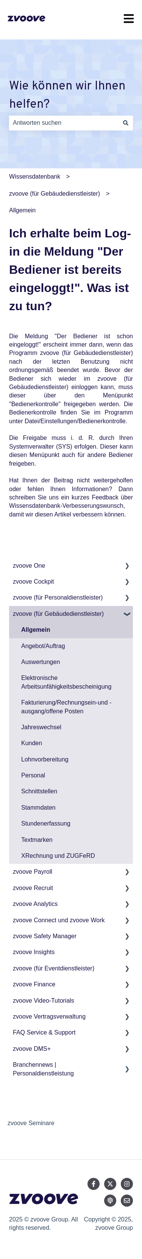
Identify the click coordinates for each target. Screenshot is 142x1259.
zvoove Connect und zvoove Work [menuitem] (59, 920)
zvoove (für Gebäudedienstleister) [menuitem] (58, 614)
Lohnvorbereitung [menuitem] (45, 759)
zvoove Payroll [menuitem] (32, 871)
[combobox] (64, 123)
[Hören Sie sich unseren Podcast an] (110, 1201)
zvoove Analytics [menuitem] (35, 904)
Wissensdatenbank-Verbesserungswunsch (66, 505)
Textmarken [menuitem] (37, 840)
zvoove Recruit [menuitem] (33, 888)
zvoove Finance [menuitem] (34, 984)
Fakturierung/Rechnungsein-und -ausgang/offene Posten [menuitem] (66, 706)
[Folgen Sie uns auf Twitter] (110, 1184)
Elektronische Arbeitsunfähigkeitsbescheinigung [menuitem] (66, 682)
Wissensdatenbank (34, 176)
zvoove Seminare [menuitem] (31, 1123)
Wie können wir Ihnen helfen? (67, 95)
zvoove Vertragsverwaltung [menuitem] (49, 1016)
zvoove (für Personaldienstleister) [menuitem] (58, 597)
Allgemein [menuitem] (35, 629)
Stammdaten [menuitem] (38, 807)
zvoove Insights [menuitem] (34, 952)
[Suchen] (126, 123)
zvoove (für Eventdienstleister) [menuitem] (53, 968)
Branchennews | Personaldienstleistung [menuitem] (43, 1068)
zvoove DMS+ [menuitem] (32, 1049)
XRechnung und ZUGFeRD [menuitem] (58, 855)
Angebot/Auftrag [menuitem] (43, 646)
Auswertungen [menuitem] (40, 662)
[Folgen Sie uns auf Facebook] (93, 1184)
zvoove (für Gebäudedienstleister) (54, 193)
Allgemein (22, 210)
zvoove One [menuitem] (29, 565)
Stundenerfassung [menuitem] (45, 823)
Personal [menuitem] (33, 775)
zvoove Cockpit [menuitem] (33, 581)
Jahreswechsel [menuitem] (41, 727)
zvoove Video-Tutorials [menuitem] (43, 1000)
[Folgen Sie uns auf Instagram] (127, 1184)
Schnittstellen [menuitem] (39, 791)
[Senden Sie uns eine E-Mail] (127, 1201)
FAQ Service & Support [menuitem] (44, 1032)
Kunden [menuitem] (31, 743)
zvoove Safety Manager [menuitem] (44, 936)
